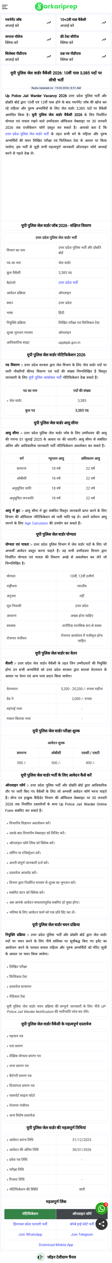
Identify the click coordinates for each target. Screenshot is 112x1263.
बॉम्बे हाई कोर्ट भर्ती (82, 1224)
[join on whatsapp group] (101, 1208)
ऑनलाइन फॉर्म (81, 1214)
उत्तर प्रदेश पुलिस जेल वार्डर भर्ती (27, 134)
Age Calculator (36, 523)
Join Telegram (82, 1234)
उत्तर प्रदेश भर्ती (68, 283)
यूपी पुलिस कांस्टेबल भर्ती (45, 377)
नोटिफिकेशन (30, 1214)
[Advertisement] (56, 190)
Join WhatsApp (30, 1234)
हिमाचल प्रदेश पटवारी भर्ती (30, 1224)
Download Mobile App (56, 1245)
